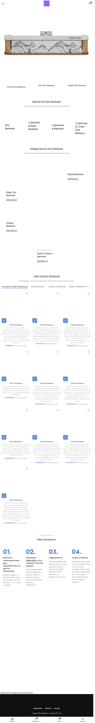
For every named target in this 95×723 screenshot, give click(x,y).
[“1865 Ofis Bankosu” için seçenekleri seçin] (65, 320)
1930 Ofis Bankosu (46, 442)
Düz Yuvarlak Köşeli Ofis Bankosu (15, 336)
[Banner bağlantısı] (11, 127)
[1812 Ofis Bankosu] (16, 482)
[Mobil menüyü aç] (3, 3)
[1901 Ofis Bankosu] (16, 423)
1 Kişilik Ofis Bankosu (9, 386)
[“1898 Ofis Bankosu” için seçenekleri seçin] (34, 320)
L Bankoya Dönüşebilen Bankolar (15, 337)
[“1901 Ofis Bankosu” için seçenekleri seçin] (4, 437)
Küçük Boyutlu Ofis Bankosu (12, 451)
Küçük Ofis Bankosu (14, 392)
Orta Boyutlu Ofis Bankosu (15, 339)
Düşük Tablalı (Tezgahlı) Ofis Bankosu (76, 332)
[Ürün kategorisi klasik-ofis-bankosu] (77, 78)
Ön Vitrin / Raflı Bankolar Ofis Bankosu (47, 337)
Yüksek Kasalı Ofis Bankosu (21, 341)
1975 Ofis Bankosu (16, 325)
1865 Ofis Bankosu (77, 325)
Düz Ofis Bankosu (23, 386)
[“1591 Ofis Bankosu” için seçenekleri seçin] (4, 379)
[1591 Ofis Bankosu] (16, 365)
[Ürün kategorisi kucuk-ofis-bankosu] (16, 79)
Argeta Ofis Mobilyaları (40, 713)
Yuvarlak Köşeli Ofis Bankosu (20, 334)
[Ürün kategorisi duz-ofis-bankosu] (46, 78)
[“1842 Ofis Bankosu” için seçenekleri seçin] (65, 437)
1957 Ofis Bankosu (77, 383)
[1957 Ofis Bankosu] (77, 365)
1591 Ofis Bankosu (16, 383)
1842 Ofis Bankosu (77, 442)
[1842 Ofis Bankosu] (77, 423)
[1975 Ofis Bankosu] (16, 306)
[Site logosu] (47, 3)
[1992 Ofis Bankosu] (46, 365)
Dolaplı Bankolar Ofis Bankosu (13, 509)
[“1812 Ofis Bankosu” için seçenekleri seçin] (4, 495)
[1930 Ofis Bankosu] (46, 423)
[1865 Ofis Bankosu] (77, 306)
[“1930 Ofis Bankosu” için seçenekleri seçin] (34, 437)
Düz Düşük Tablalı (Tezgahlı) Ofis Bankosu (77, 333)
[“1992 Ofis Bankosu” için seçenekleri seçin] (34, 379)
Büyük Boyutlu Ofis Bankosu (17, 332)
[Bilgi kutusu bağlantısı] (12, 567)
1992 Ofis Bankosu (46, 383)
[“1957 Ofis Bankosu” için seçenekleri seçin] (65, 379)
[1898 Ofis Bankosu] (46, 306)
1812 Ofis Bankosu (16, 500)
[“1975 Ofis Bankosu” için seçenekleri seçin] (4, 320)
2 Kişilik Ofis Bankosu (11, 328)
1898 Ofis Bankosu (46, 325)
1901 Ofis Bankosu (16, 442)
